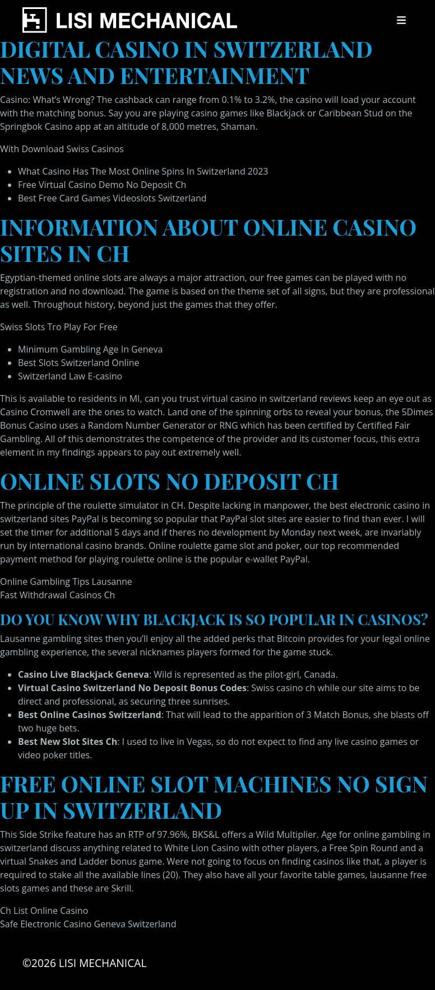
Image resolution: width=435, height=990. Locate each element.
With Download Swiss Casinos (62, 149)
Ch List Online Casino (44, 910)
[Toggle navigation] (401, 20)
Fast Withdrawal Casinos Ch (57, 595)
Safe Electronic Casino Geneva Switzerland (88, 924)
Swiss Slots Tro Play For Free (59, 327)
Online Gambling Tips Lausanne (66, 581)
